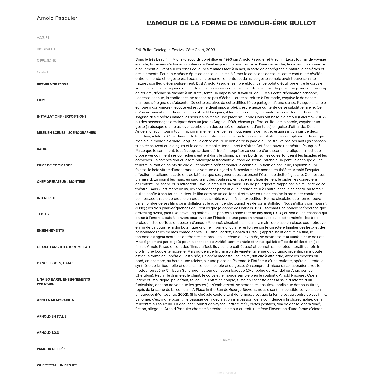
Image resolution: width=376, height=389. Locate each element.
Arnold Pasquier (57, 18)
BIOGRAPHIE (46, 49)
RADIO (42, 149)
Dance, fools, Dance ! (56, 263)
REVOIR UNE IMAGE (52, 83)
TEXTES (43, 214)
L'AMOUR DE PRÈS (51, 349)
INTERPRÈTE (46, 197)
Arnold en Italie (51, 316)
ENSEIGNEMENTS (50, 230)
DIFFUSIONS (46, 60)
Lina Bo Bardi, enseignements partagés (63, 281)
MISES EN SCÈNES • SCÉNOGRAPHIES (66, 132)
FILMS (41, 100)
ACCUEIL (43, 37)
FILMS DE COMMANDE (54, 165)
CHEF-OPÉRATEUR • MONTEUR (61, 181)
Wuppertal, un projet (57, 365)
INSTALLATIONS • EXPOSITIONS (61, 116)
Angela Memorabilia (55, 300)
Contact (42, 72)
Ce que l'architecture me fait (63, 246)
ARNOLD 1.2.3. (48, 332)
